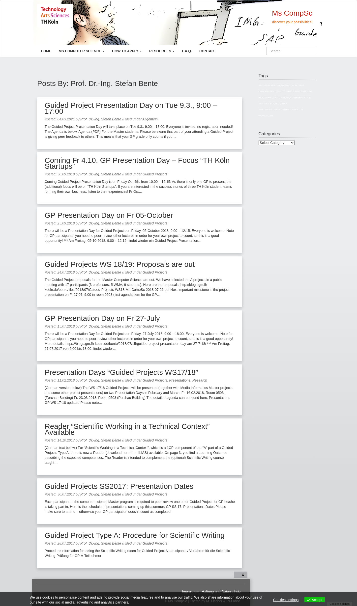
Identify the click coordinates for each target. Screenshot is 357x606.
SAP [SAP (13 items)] (261, 103)
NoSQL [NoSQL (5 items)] (287, 97)
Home (46, 51)
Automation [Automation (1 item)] (286, 85)
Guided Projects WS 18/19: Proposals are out (120, 264)
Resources (162, 51)
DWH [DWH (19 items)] (277, 91)
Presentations (179, 380)
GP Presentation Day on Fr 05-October (109, 215)
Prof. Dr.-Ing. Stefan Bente (100, 119)
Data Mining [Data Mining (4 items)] (266, 91)
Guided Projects (155, 174)
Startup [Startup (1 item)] (297, 109)
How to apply (127, 51)
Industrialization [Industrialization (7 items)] (270, 97)
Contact (207, 51)
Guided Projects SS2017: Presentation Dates (119, 486)
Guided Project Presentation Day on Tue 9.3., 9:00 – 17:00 (131, 108)
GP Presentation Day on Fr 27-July (102, 318)
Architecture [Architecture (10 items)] (268, 85)
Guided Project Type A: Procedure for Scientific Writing (135, 535)
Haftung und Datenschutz (221, 592)
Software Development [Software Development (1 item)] (275, 109)
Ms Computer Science (82, 51)
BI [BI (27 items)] (296, 85)
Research (199, 380)
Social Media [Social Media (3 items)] (278, 103)
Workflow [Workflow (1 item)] (266, 115)
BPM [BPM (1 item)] (301, 85)
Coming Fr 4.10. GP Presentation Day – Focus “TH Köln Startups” (137, 163)
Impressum (190, 592)
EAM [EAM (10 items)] (303, 91)
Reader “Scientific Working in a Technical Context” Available (127, 429)
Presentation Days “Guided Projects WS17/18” (121, 372)
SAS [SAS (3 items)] (266, 103)
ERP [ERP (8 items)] (309, 91)
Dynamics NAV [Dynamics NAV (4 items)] (291, 91)
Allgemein (149, 119)
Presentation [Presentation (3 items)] (302, 97)
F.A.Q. (187, 51)
